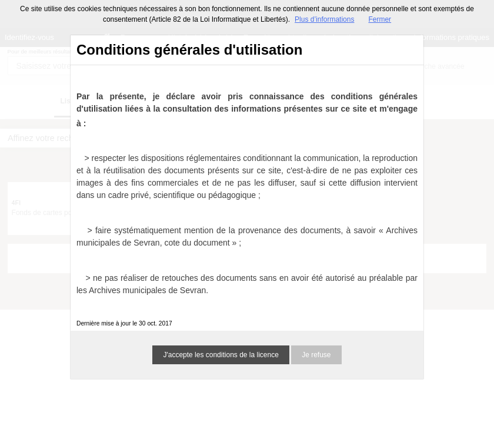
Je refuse (316, 355)
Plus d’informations (324, 19)
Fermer (379, 19)
